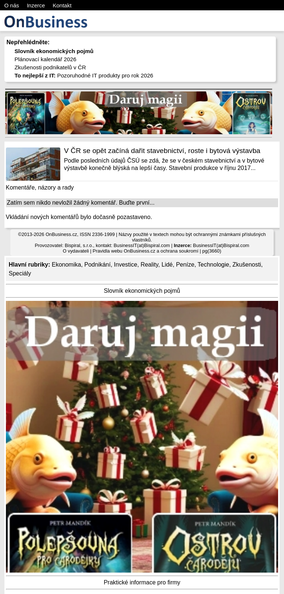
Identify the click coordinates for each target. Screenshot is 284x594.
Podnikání (97, 264)
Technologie (213, 264)
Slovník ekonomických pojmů (142, 291)
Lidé (167, 264)
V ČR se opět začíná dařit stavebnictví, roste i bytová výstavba (162, 150)
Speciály (20, 273)
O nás (11, 5)
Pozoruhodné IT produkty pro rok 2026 (83, 75)
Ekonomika (66, 264)
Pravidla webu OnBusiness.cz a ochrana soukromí (146, 251)
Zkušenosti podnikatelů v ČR (50, 67)
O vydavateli (76, 251)
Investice (125, 264)
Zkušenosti (247, 264)
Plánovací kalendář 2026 (45, 59)
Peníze (185, 264)
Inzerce (36, 5)
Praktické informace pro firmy (142, 582)
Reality (149, 264)
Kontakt (62, 5)
